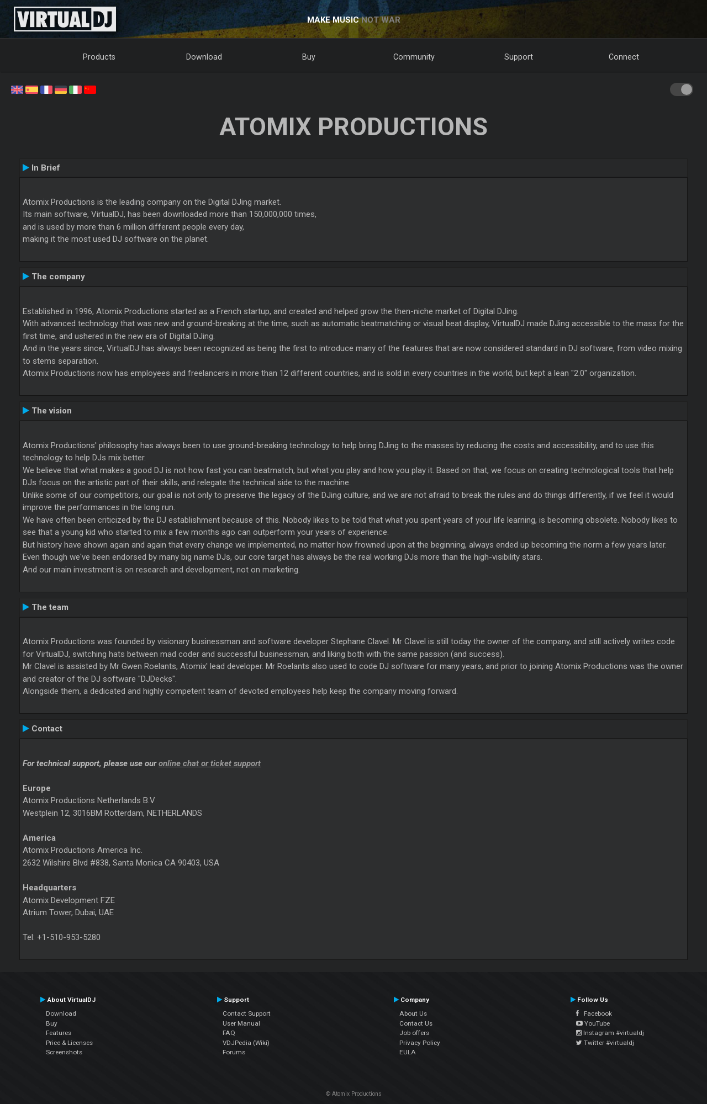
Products (99, 56)
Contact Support (247, 1013)
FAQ (229, 1033)
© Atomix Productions (354, 1093)
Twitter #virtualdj (605, 1043)
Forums (234, 1052)
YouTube (593, 1023)
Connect (624, 56)
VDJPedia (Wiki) (246, 1043)
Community (414, 56)
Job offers (414, 1033)
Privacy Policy (419, 1043)
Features (58, 1033)
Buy (308, 56)
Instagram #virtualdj (610, 1033)
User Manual (241, 1023)
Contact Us (415, 1023)
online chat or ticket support (210, 763)
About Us (413, 1013)
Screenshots (64, 1052)
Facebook (594, 1013)
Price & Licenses (69, 1043)
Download (204, 56)
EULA (407, 1052)
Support (518, 56)
